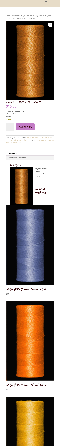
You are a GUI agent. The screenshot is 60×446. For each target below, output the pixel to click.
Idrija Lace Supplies (27, 16)
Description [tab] (13, 153)
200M (38, 140)
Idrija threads (39, 16)
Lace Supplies (15, 16)
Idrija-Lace (17, 143)
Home (8, 16)
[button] (50, 25)
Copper (44, 140)
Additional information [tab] (17, 158)
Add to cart (25, 126)
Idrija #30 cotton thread (37, 137)
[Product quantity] (10, 127)
